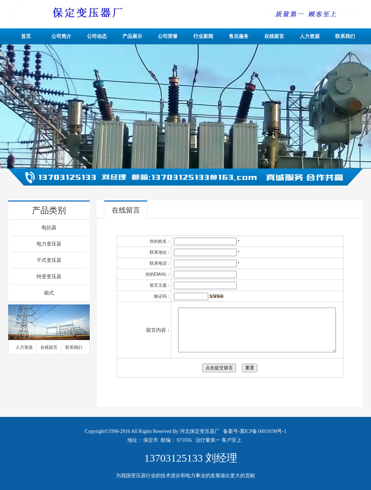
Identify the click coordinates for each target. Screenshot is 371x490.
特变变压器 (49, 276)
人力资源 (310, 36)
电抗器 (48, 227)
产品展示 (132, 36)
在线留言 (274, 36)
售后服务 (239, 36)
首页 (26, 36)
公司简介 (61, 36)
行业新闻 (203, 36)
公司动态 (97, 36)
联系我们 (345, 36)
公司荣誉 (168, 36)
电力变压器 (49, 244)
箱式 (49, 293)
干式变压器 (49, 260)
